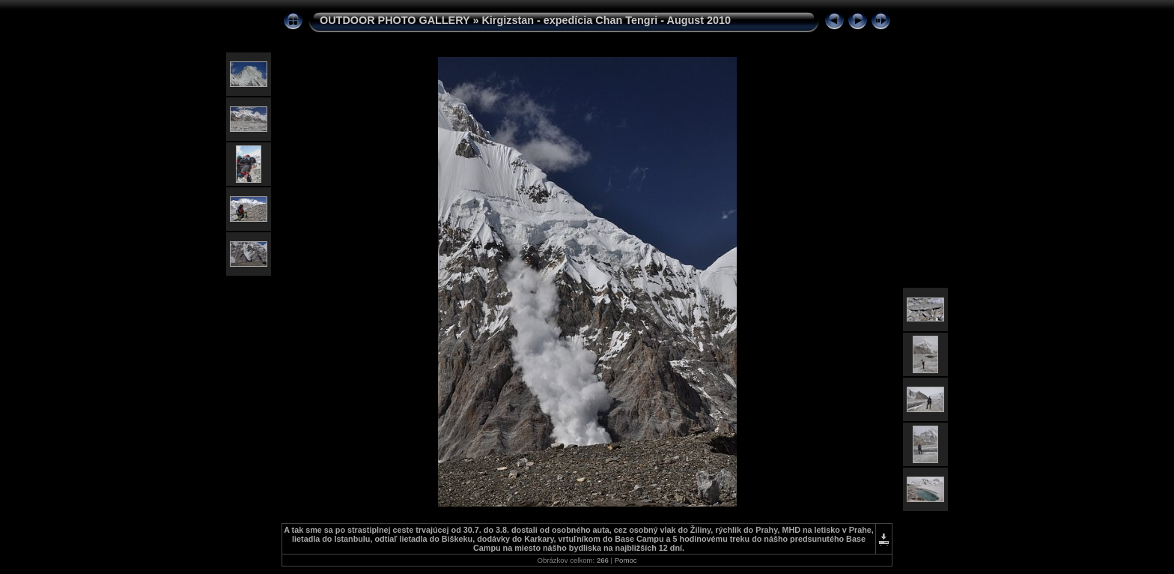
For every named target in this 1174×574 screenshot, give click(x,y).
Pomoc (626, 560)
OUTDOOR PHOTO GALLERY (394, 20)
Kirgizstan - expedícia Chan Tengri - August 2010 (606, 20)
